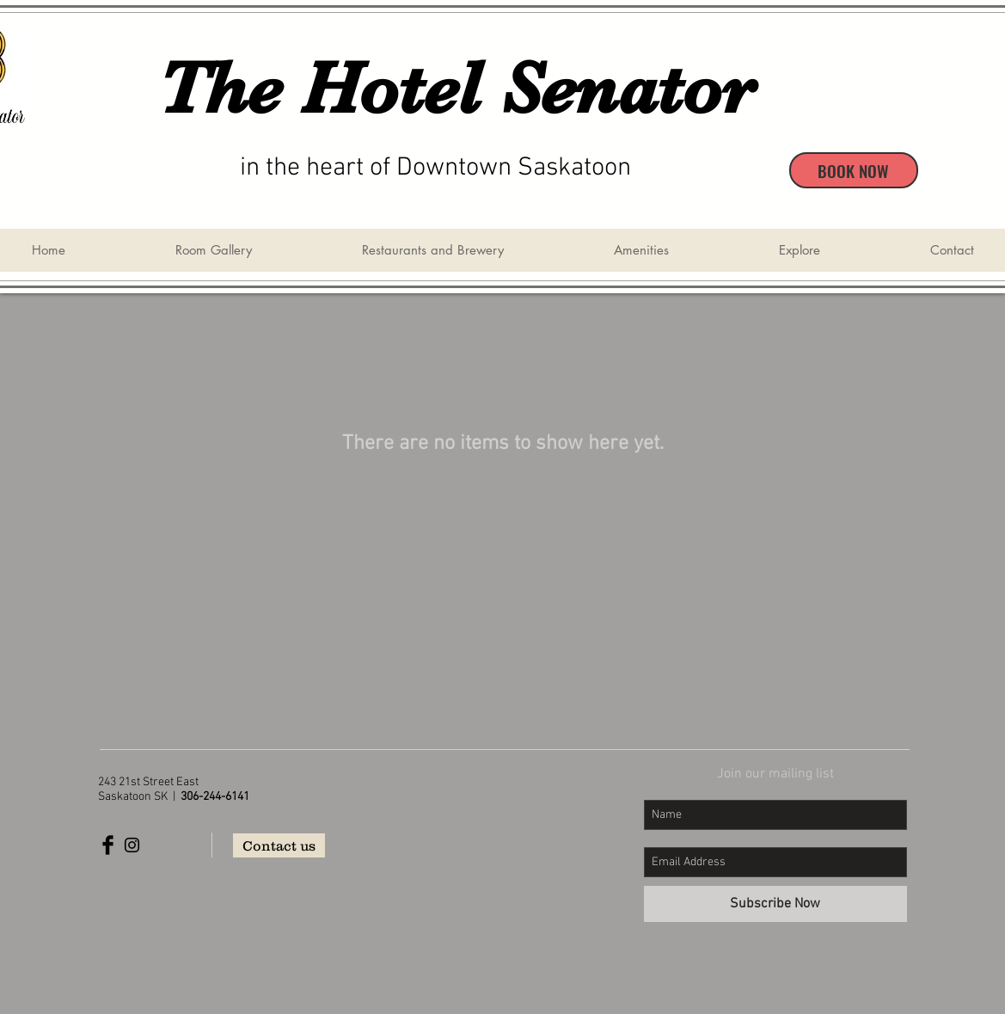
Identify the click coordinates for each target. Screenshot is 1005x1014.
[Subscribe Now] (775, 904)
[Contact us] (279, 845)
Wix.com (364, 929)
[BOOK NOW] (853, 170)
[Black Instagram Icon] (132, 845)
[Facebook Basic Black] (108, 845)
